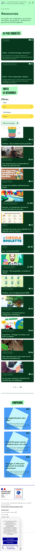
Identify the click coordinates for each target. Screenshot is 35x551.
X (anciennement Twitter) (7, 512)
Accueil (2, 8)
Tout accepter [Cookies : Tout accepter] (10, 539)
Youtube (3, 514)
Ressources (7, 8)
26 (21, 387)
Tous (17, 106)
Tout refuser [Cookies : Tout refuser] (10, 542)
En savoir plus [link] (11, 548)
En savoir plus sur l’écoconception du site (12, 506)
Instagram (3, 517)
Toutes (17, 116)
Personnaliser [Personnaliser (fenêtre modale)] (10, 547)
